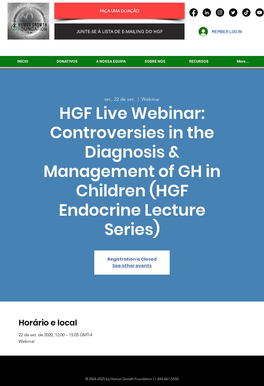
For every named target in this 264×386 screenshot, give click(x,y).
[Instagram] (220, 12)
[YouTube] (259, 12)
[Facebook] (193, 12)
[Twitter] (233, 12)
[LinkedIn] (207, 12)
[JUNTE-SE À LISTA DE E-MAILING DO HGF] (119, 31)
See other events (132, 266)
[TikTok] (246, 12)
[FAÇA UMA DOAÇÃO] (119, 11)
